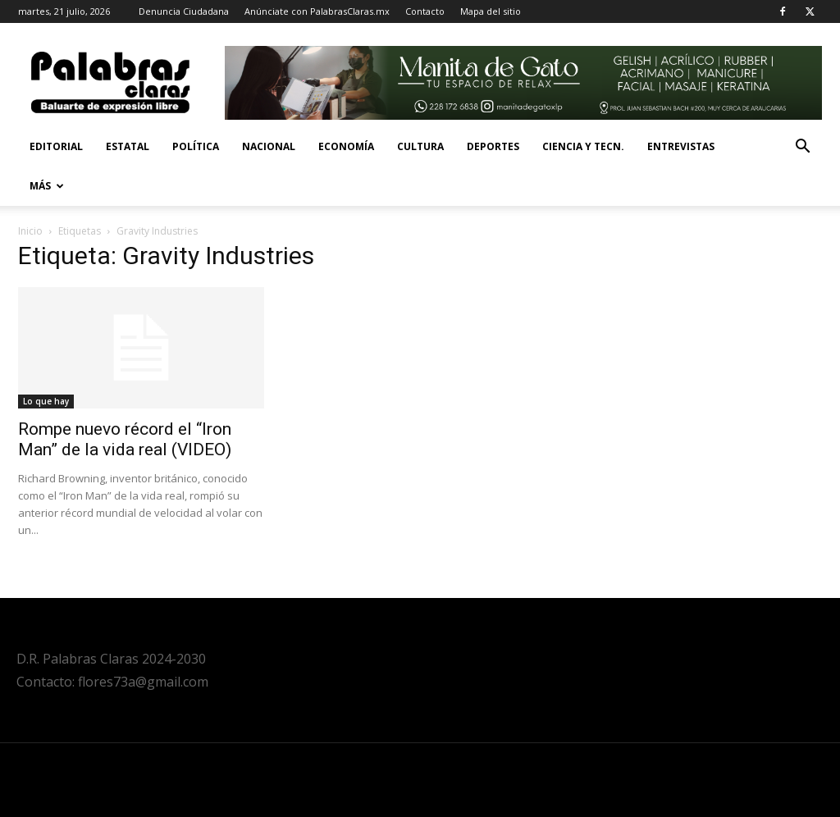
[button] (802, 148)
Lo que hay (46, 401)
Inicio (30, 231)
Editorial (56, 146)
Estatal (127, 146)
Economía (346, 146)
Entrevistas (680, 146)
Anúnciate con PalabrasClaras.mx (317, 11)
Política (195, 146)
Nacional (268, 146)
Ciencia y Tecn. (583, 146)
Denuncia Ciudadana (184, 11)
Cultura (420, 146)
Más (47, 186)
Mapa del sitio (490, 11)
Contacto (425, 11)
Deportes (493, 146)
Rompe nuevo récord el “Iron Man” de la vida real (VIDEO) (124, 439)
